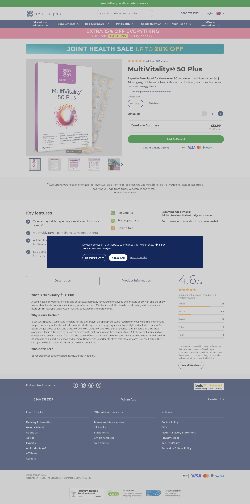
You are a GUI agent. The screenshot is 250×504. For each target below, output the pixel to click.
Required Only (94, 257)
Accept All (118, 257)
